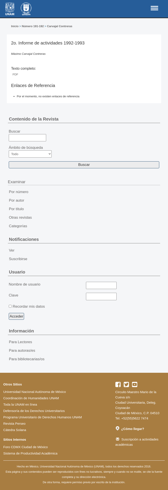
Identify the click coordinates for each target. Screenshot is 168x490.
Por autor (16, 200)
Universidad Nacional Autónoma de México (34, 392)
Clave (13, 295)
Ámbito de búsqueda (30, 152)
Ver (12, 250)
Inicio (15, 26)
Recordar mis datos (29, 306)
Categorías (18, 226)
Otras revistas (20, 217)
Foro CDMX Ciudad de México (25, 447)
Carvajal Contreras (59, 26)
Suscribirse (18, 259)
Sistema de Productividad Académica (30, 453)
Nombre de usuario (24, 284)
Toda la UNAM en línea (20, 404)
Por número (18, 192)
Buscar (27, 135)
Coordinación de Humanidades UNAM (31, 398)
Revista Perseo (14, 423)
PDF (15, 74)
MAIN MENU (154, 8)
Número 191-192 (33, 26)
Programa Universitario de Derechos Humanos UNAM (42, 417)
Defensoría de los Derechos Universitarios (34, 411)
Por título (16, 209)
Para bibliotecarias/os (27, 359)
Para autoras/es (22, 350)
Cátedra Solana (14, 430)
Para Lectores (20, 342)
